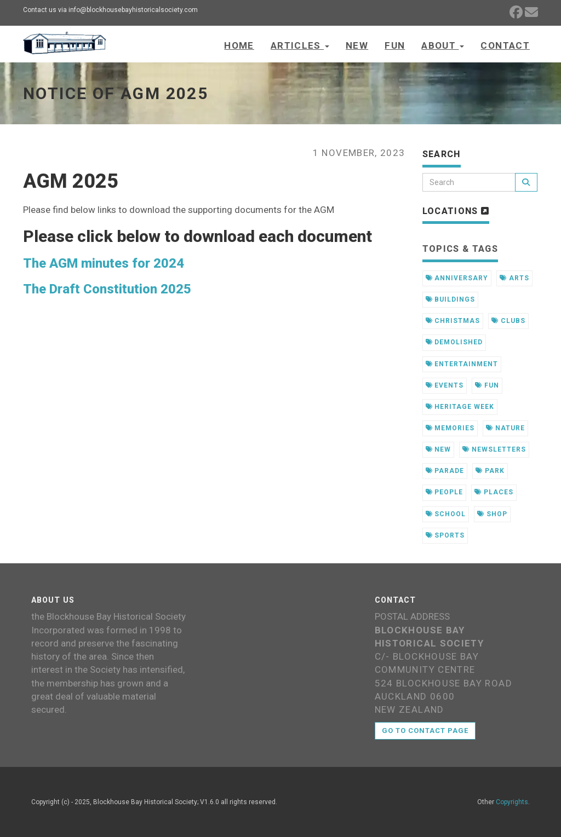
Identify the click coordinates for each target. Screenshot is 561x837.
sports (445, 535)
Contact (505, 45)
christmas (453, 321)
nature (505, 428)
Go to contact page (425, 730)
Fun (395, 45)
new (438, 449)
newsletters (494, 449)
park (490, 471)
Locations (456, 211)
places (493, 492)
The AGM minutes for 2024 (103, 263)
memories (450, 428)
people (444, 492)
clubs (508, 321)
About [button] (442, 45)
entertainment (462, 364)
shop (492, 514)
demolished (454, 342)
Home (239, 45)
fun (487, 385)
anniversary (457, 278)
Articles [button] (300, 45)
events (445, 385)
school (446, 514)
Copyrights (512, 802)
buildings (451, 299)
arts (514, 278)
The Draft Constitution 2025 (107, 289)
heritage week (460, 407)
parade (445, 471)
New (357, 45)
